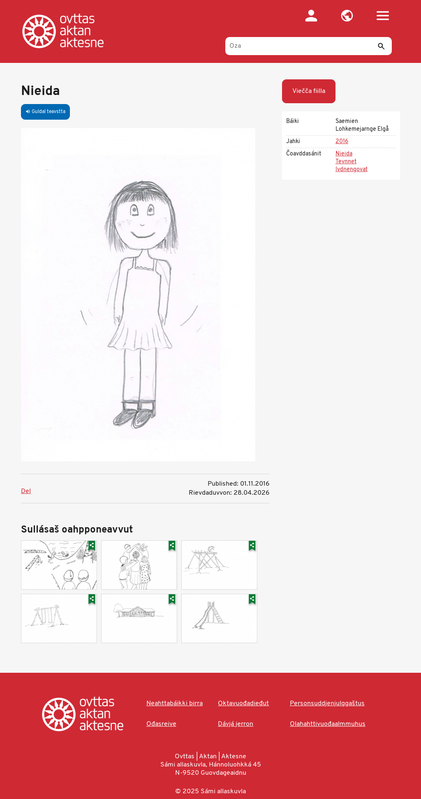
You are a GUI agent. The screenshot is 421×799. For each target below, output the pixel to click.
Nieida (343, 154)
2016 (341, 142)
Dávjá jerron (235, 724)
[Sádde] (381, 46)
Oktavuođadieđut (243, 703)
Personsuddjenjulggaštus (327, 703)
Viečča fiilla (308, 91)
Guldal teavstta (45, 112)
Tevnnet (345, 162)
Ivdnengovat (351, 170)
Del (26, 491)
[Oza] (308, 46)
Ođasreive (161, 724)
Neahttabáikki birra (174, 703)
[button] (347, 15)
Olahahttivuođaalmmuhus (327, 724)
